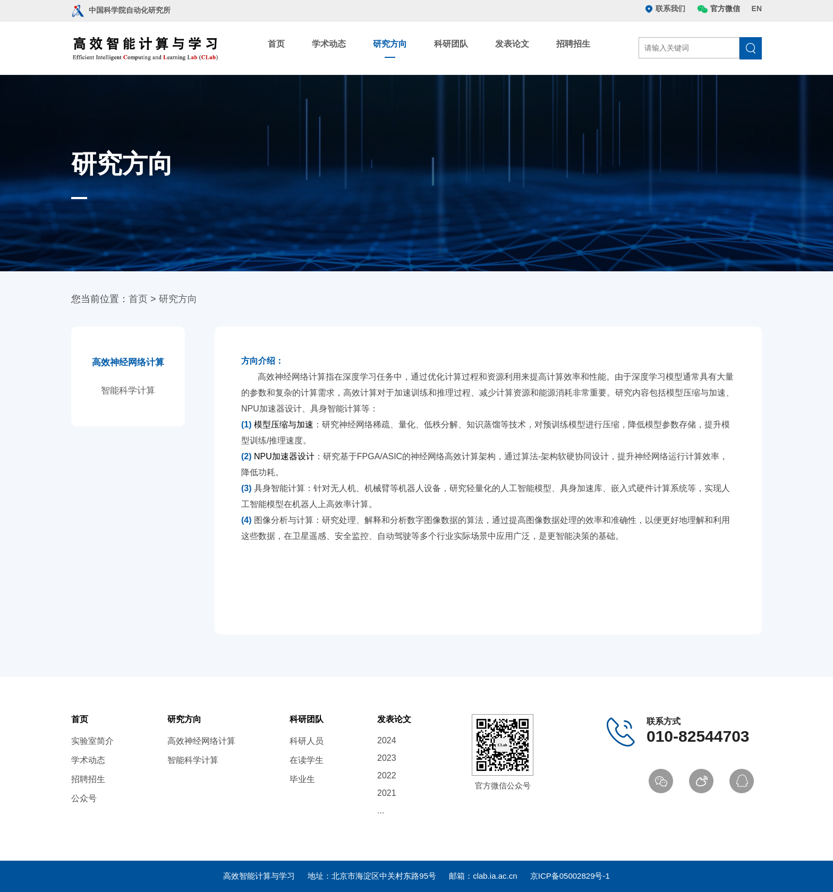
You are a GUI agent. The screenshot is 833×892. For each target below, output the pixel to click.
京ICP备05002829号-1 (570, 875)
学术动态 (329, 43)
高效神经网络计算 (128, 362)
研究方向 (390, 43)
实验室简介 (92, 740)
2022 (386, 775)
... (380, 810)
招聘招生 (573, 43)
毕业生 (302, 779)
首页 (276, 43)
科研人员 (307, 740)
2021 (386, 792)
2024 (386, 740)
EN (757, 8)
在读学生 (307, 760)
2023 (386, 757)
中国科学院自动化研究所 (121, 10)
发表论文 (512, 43)
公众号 (84, 798)
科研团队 (451, 43)
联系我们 (665, 8)
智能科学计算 (128, 390)
